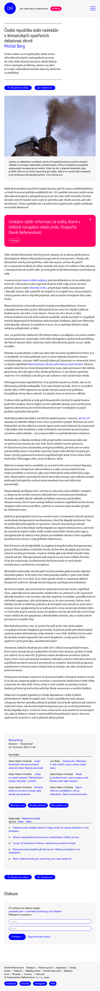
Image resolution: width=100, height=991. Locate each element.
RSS (53, 983)
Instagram (40, 983)
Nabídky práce (32, 970)
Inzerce (28, 974)
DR (10, 8)
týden (21, 821)
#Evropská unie (59, 805)
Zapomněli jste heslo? (39, 936)
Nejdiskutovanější (31, 818)
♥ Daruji (56, 8)
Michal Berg (14, 46)
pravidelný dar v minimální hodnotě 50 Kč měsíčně (35, 911)
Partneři (40, 974)
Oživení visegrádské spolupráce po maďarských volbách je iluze (46, 837)
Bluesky (16, 974)
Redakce (30, 967)
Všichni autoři (45, 967)
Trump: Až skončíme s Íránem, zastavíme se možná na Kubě (44, 843)
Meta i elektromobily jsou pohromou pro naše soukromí (42, 858)
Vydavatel (61, 967)
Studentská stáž (52, 970)
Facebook (11, 983)
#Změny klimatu (37, 805)
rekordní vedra (38, 287)
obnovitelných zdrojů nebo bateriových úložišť (55, 364)
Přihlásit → (17, 936)
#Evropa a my (17, 805)
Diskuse (18, 970)
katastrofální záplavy (34, 280)
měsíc (29, 821)
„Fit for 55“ (84, 418)
